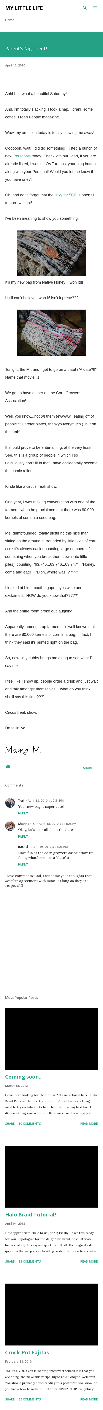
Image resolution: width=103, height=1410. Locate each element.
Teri (21, 800)
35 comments (30, 1399)
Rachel (23, 847)
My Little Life (24, 7)
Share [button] (88, 768)
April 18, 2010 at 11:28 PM (57, 824)
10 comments (30, 1123)
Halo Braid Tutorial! (30, 1214)
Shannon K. (26, 824)
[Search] (84, 7)
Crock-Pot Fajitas (27, 1352)
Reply (23, 813)
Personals (22, 156)
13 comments (30, 1261)
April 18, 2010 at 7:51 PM (46, 800)
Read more (89, 1123)
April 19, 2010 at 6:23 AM (50, 847)
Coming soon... (24, 1076)
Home (9, 20)
